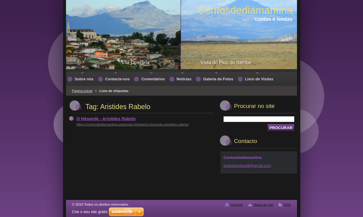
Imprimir (236, 205)
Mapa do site (263, 205)
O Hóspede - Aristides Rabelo (106, 118)
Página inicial (82, 91)
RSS (287, 205)
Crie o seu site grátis (90, 212)
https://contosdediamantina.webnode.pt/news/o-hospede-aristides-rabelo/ (132, 124)
